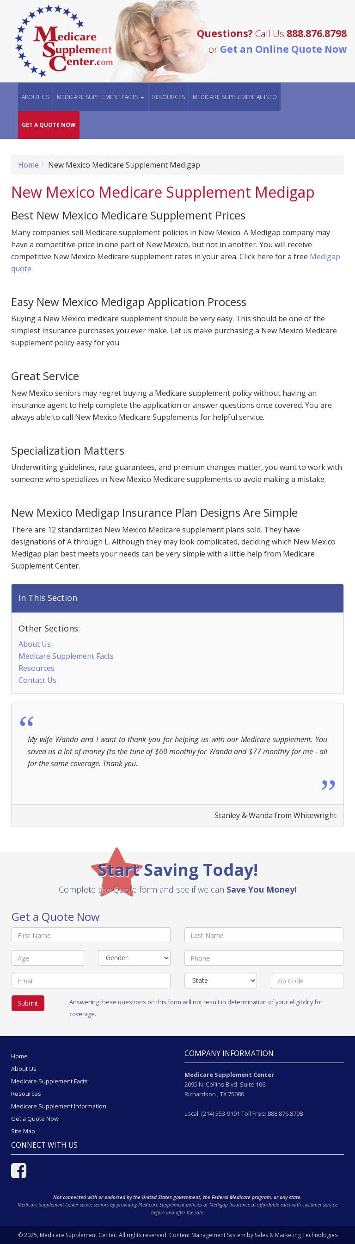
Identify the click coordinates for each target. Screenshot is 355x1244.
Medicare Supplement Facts (66, 656)
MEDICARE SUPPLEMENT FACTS (100, 97)
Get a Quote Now (35, 1118)
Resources (168, 97)
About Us (35, 97)
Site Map (23, 1131)
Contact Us (37, 680)
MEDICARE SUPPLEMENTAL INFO (235, 97)
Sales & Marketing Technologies (296, 1235)
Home (28, 165)
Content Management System (207, 1235)
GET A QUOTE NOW (49, 125)
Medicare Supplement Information (58, 1106)
